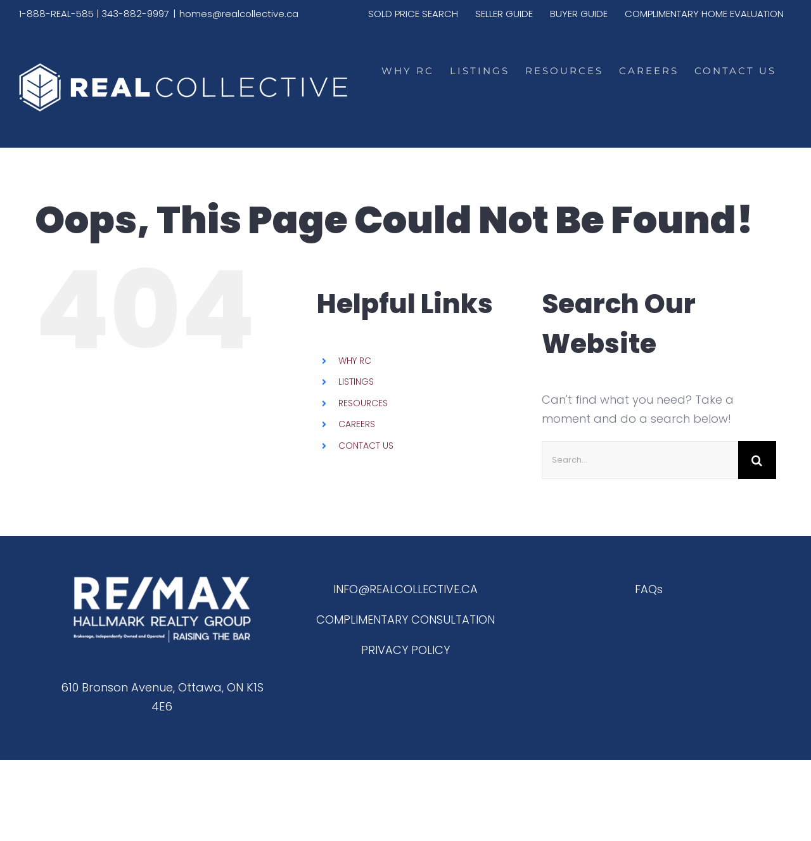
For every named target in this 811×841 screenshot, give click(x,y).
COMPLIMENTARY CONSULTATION (405, 619)
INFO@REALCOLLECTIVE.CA (405, 589)
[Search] (757, 460)
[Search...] (640, 460)
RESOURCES (363, 403)
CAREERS (356, 424)
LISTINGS (356, 381)
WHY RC (354, 360)
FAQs (649, 589)
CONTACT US (365, 445)
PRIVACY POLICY (405, 650)
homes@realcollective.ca (238, 13)
